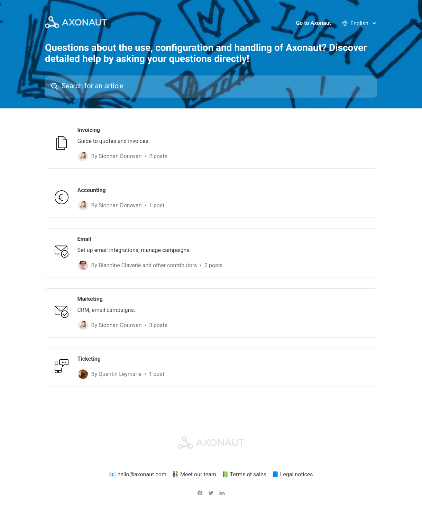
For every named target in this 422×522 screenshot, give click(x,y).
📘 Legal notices (292, 470)
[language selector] (363, 24)
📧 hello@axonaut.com (137, 470)
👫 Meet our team (194, 470)
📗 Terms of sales (244, 470)
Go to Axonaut (313, 24)
